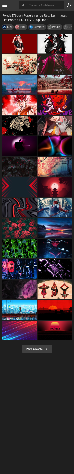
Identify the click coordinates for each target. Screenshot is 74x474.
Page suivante (37, 348)
